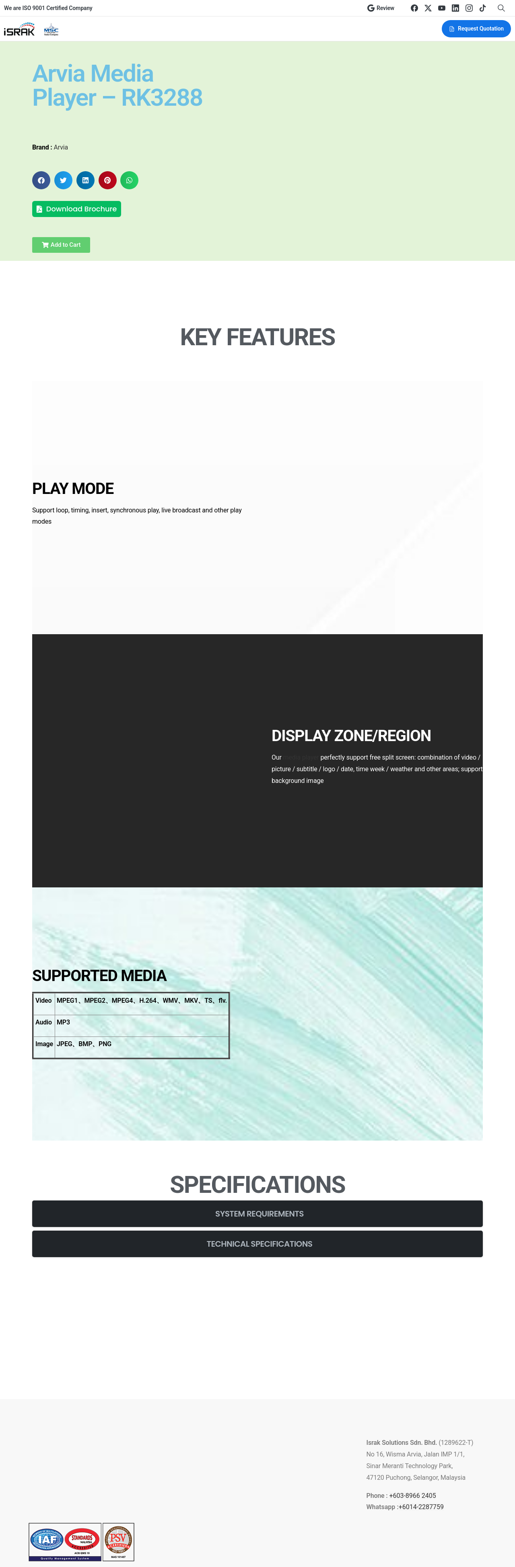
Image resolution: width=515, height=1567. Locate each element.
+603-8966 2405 (412, 1420)
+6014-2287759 (421, 1431)
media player (301, 721)
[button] (41, 180)
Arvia (61, 147)
